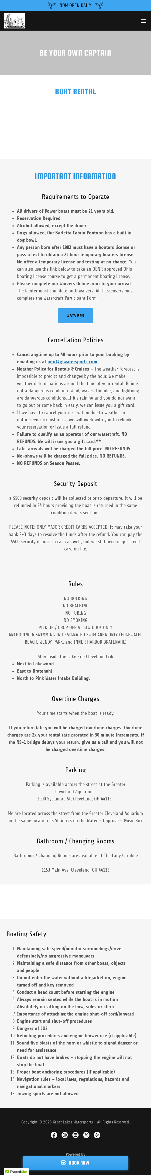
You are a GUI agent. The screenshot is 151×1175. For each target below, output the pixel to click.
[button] (143, 21)
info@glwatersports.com (72, 361)
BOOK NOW (79, 1163)
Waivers (75, 315)
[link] (14, 20)
